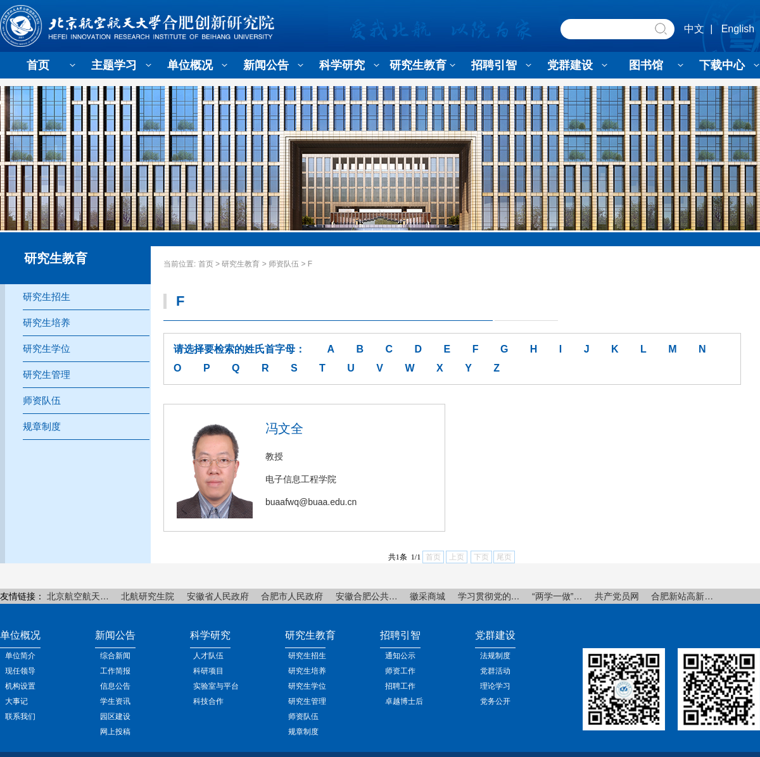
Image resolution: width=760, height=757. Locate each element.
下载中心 (722, 65)
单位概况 (190, 65)
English (738, 28)
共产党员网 (617, 596)
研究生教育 (418, 65)
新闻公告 (266, 65)
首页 (38, 65)
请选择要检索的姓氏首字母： (239, 349)
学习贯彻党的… (489, 596)
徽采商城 (427, 596)
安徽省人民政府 (218, 596)
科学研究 (342, 65)
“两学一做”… (557, 596)
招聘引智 (494, 65)
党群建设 (570, 65)
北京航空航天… (78, 596)
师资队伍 (284, 264)
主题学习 (114, 65)
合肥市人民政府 (292, 596)
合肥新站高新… (682, 596)
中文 (694, 28)
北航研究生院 (147, 596)
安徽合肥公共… (367, 596)
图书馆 (646, 65)
